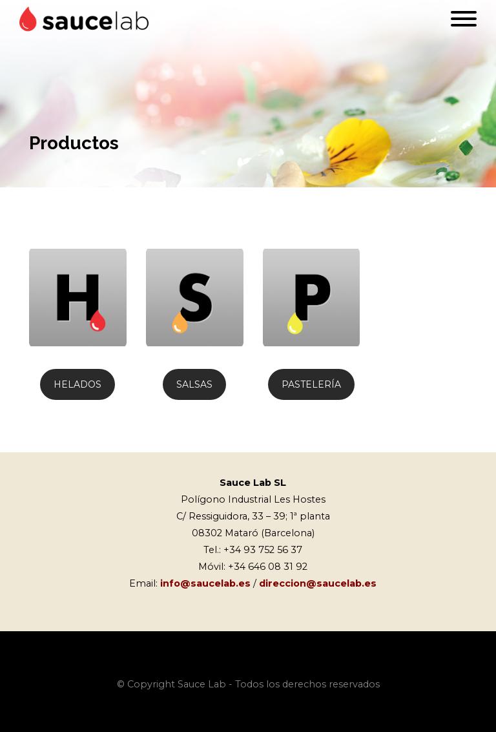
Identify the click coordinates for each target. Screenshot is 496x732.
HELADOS (77, 384)
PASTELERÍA (311, 384)
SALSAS (194, 384)
